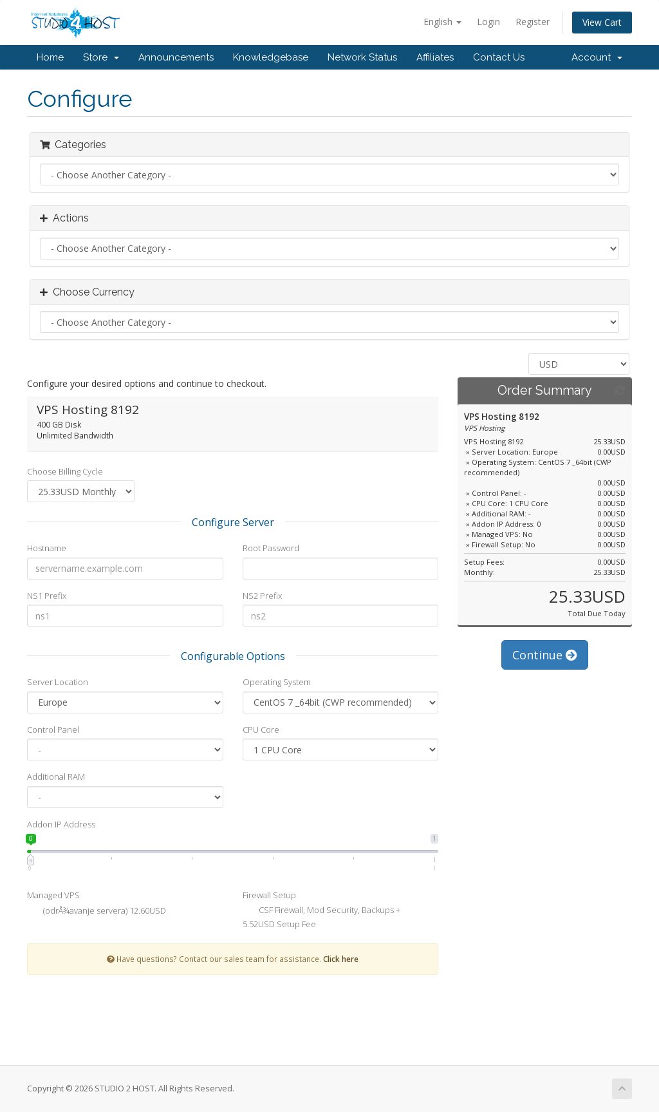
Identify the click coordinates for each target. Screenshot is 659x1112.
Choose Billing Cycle (65, 471)
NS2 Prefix (262, 595)
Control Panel (53, 729)
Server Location (57, 682)
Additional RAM (56, 776)
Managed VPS (53, 895)
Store (101, 57)
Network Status (362, 57)
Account (596, 57)
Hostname (46, 548)
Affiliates (435, 57)
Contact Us (498, 57)
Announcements (176, 57)
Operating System (277, 682)
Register (532, 21)
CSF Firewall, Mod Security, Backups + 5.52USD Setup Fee (321, 917)
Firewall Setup (269, 895)
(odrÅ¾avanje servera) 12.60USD (96, 912)
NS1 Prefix (46, 595)
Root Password (271, 548)
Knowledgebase (270, 57)
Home (50, 57)
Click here (340, 959)
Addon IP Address (61, 824)
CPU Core (261, 729)
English (442, 21)
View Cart (602, 22)
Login (488, 21)
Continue (544, 655)
